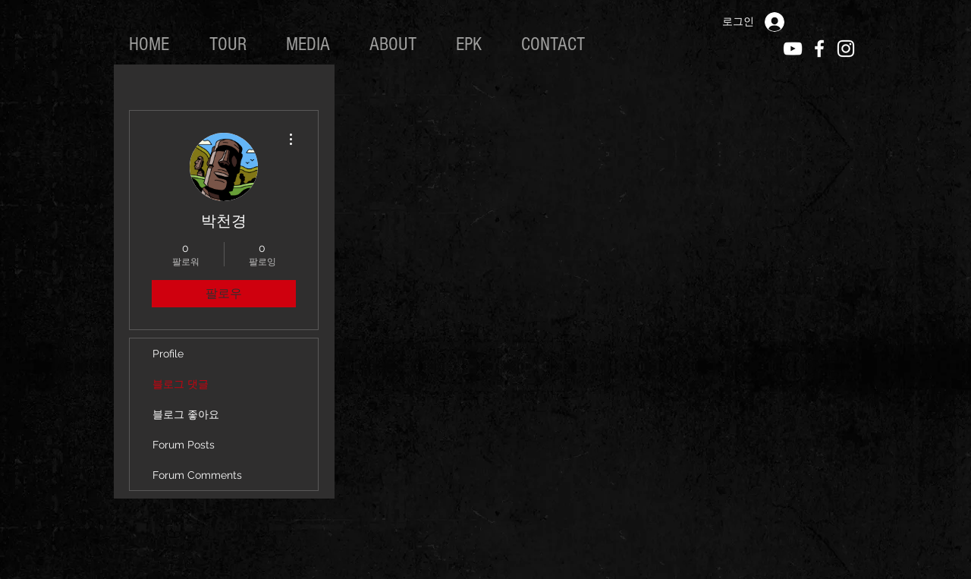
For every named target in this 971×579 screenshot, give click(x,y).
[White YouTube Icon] (792, 48)
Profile (168, 354)
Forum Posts (183, 445)
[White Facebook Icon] (819, 48)
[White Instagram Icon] (845, 48)
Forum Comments (197, 475)
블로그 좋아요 (185, 414)
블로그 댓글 (180, 384)
